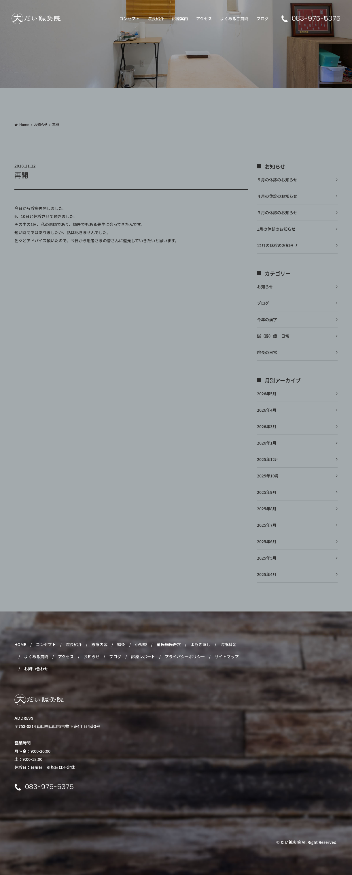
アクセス (204, 18)
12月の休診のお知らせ (277, 245)
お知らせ (41, 124)
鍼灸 (121, 644)
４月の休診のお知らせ (277, 196)
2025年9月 (267, 492)
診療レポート (143, 656)
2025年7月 (267, 525)
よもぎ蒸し (200, 644)
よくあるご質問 (234, 18)
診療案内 (180, 18)
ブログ (262, 18)
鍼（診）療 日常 (273, 336)
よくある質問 (36, 656)
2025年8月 (267, 508)
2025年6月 (267, 541)
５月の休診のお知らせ (277, 179)
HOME (20, 644)
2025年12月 (268, 459)
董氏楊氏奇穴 (169, 644)
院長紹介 (156, 18)
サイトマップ (227, 656)
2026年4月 (267, 410)
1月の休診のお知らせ (276, 229)
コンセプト (130, 18)
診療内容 (99, 644)
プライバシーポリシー (185, 656)
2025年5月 (267, 558)
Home (24, 124)
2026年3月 (267, 426)
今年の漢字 (267, 319)
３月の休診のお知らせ (277, 212)
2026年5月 (267, 393)
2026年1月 (267, 443)
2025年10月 (268, 476)
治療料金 (228, 644)
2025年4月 (267, 574)
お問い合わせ (36, 668)
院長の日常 (267, 352)
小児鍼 (141, 644)
